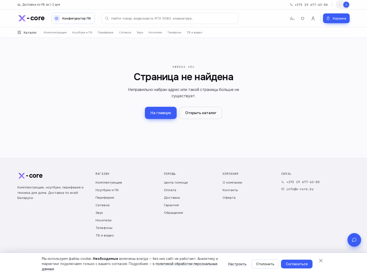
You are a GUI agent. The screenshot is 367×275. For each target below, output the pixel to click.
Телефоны (174, 32)
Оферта (229, 198)
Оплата (170, 190)
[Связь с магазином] (354, 261)
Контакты (230, 190)
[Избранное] (302, 18)
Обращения (173, 213)
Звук (140, 32)
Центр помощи (176, 182)
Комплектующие (55, 32)
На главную (161, 112)
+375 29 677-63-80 (309, 5)
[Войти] (313, 18)
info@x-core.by (297, 189)
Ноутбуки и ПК (82, 32)
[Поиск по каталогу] (169, 18)
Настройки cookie (134, 265)
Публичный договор (101, 265)
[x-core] (31, 18)
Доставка (172, 198)
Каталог (27, 32)
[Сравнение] (292, 18)
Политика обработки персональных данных (49, 265)
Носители (155, 32)
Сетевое (125, 32)
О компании (232, 182)
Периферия (106, 32)
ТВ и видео (194, 32)
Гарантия (171, 205)
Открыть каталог (200, 112)
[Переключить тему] (343, 5)
